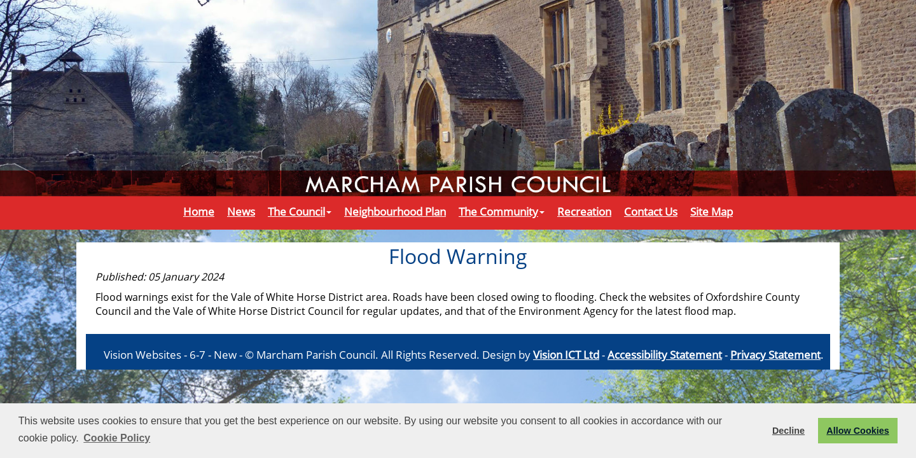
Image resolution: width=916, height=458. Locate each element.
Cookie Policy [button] (116, 438)
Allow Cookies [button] (857, 431)
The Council (299, 211)
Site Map (711, 211)
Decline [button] (788, 431)
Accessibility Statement (664, 354)
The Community (502, 211)
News (241, 211)
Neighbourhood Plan (395, 211)
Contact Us (650, 211)
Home (198, 211)
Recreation (584, 211)
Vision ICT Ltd (566, 354)
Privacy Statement (775, 354)
